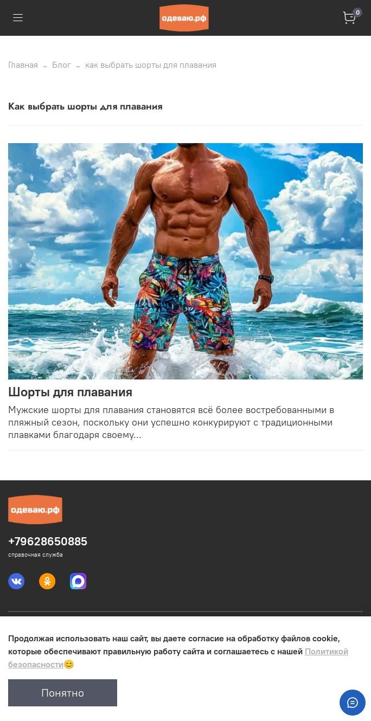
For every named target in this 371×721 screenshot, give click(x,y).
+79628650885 (47, 541)
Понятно (62, 692)
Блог (61, 64)
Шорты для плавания (70, 391)
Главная (23, 64)
